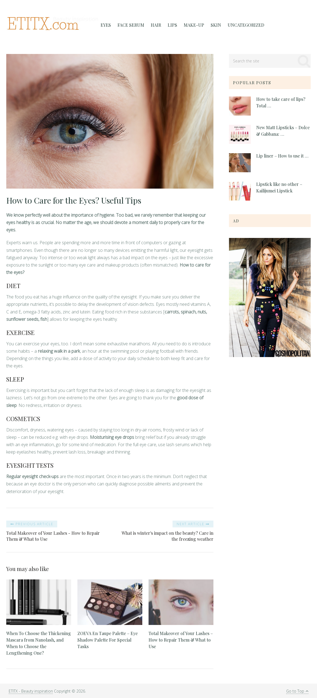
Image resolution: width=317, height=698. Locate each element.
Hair (156, 25)
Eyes (106, 25)
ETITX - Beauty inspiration (31, 691)
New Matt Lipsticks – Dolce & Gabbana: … (283, 131)
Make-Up (194, 25)
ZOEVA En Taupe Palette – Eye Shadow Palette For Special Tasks (107, 639)
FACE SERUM (130, 25)
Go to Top (297, 691)
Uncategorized (246, 25)
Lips (172, 25)
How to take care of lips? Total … (280, 102)
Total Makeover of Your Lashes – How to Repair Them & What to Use (181, 639)
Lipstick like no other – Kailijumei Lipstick (279, 187)
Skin (216, 25)
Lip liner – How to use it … (282, 156)
